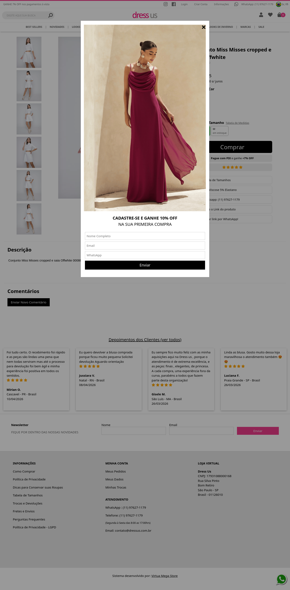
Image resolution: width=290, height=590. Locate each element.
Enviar (145, 265)
